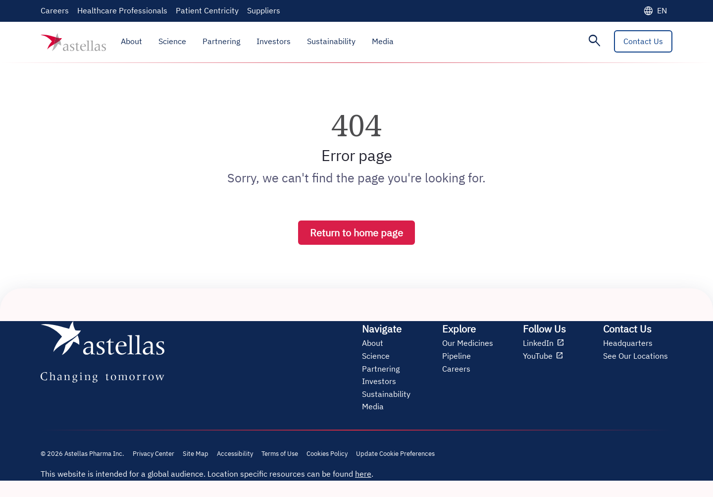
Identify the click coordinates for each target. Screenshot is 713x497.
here (363, 474)
